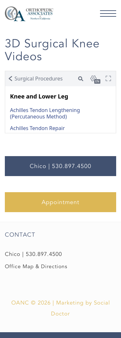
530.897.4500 (44, 254)
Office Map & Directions (36, 266)
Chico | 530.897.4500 (60, 166)
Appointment (60, 202)
